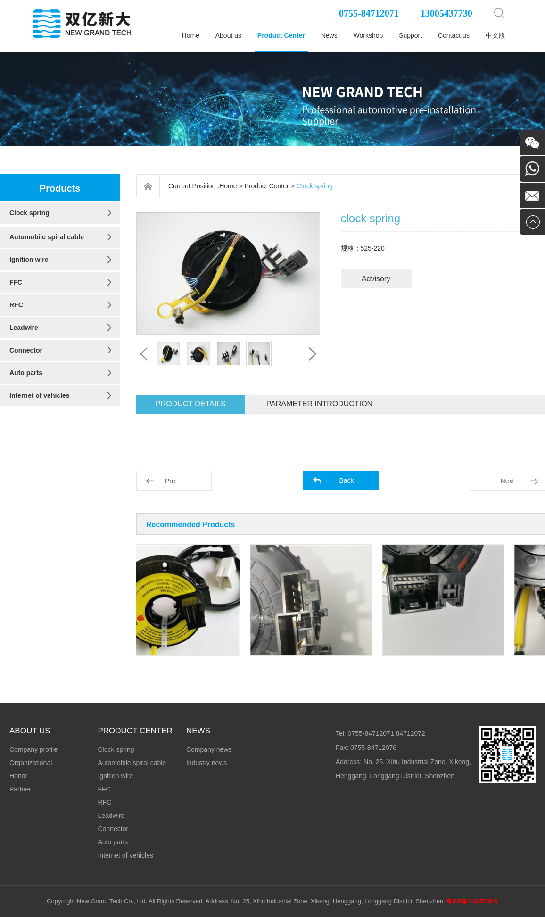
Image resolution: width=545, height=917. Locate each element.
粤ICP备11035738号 (472, 901)
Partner (20, 789)
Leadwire (23, 327)
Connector (25, 350)
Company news (209, 749)
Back (346, 480)
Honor (18, 776)
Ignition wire (28, 259)
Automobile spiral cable (46, 237)
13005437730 (446, 13)
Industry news (206, 762)
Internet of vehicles (39, 395)
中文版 (495, 35)
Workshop (368, 35)
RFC (16, 305)
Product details (191, 404)
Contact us (454, 35)
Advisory (376, 279)
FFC (15, 282)
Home (190, 35)
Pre (170, 481)
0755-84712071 (369, 13)
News (329, 35)
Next (507, 481)
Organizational (30, 762)
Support (410, 35)
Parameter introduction (319, 404)
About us (228, 35)
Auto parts (25, 373)
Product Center (281, 35)
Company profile (33, 749)
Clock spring (29, 213)
